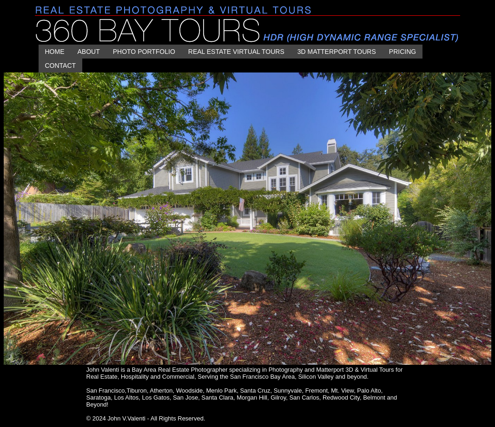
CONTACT (60, 65)
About (89, 51)
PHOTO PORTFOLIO (144, 51)
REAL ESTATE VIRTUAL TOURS (236, 51)
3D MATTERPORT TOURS (336, 51)
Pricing (402, 51)
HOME (55, 51)
